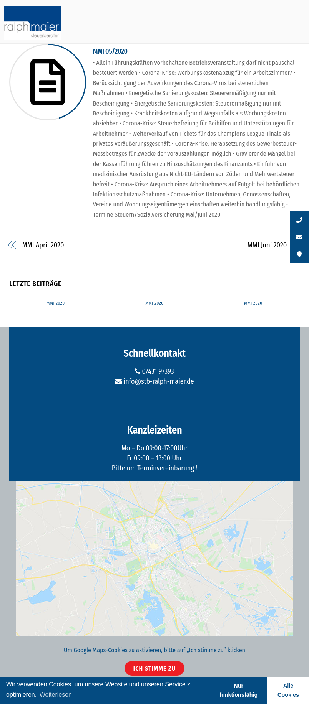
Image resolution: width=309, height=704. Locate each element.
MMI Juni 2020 (267, 245)
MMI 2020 (56, 303)
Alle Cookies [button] (288, 690)
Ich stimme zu (154, 668)
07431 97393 (154, 371)
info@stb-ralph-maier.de (154, 381)
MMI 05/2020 (110, 52)
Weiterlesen (56, 694)
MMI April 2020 (43, 245)
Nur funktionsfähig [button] (238, 690)
